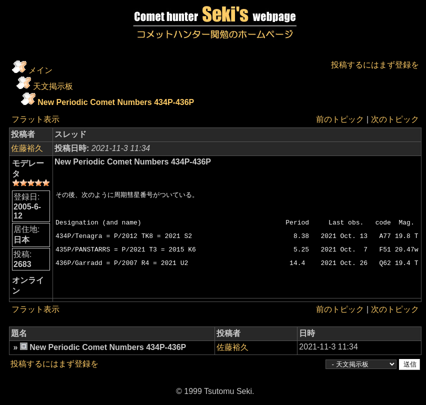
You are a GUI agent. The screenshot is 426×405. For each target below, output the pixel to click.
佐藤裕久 (27, 148)
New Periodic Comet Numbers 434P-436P (116, 102)
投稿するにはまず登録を (374, 64)
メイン (40, 70)
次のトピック (394, 119)
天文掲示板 (53, 86)
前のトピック (340, 119)
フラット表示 (36, 119)
